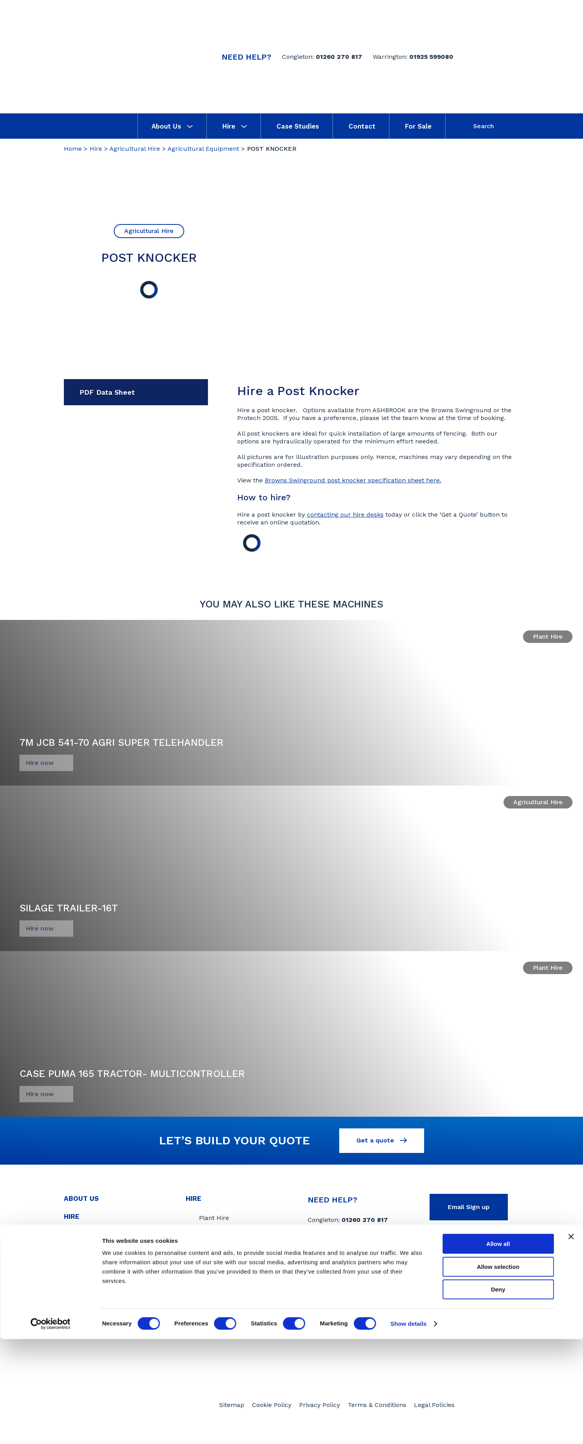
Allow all (498, 1348)
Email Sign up (469, 1209)
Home (73, 148)
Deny (498, 1394)
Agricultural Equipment (203, 148)
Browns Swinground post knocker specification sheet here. (353, 480)
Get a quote (381, 1141)
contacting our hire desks (345, 514)
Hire (234, 126)
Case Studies (298, 126)
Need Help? (246, 57)
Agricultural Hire (134, 148)
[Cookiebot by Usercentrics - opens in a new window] (50, 1429)
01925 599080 (431, 56)
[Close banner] (571, 1341)
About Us (172, 126)
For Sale (418, 126)
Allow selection (498, 1371)
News (74, 1236)
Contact (362, 126)
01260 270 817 (339, 56)
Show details (409, 1428)
